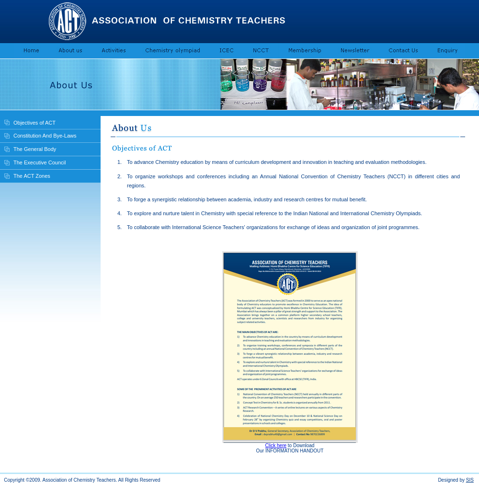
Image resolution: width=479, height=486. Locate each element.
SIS (470, 480)
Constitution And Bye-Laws (44, 136)
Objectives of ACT (34, 123)
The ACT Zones (31, 176)
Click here (275, 445)
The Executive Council (39, 162)
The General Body (34, 149)
